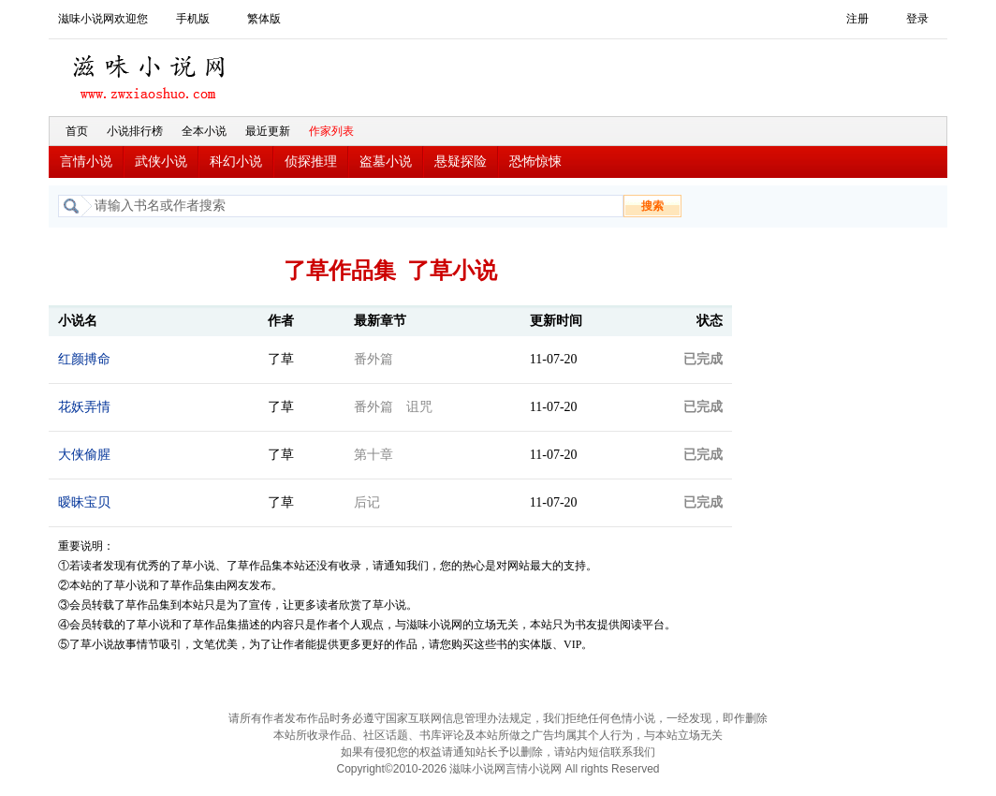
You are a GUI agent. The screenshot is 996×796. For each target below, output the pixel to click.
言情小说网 (533, 768)
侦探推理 (311, 162)
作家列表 (331, 131)
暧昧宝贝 (84, 502)
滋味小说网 (152, 72)
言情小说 (86, 162)
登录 (917, 18)
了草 (281, 359)
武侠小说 (161, 162)
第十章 (373, 455)
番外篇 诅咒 (393, 407)
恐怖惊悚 (535, 162)
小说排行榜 (135, 131)
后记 (367, 502)
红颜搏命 (84, 359)
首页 (77, 131)
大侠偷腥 (84, 455)
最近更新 (267, 131)
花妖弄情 (84, 407)
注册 (857, 18)
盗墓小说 (385, 162)
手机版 (193, 18)
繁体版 (264, 18)
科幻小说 (236, 162)
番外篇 (373, 359)
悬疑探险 (460, 162)
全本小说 (204, 131)
